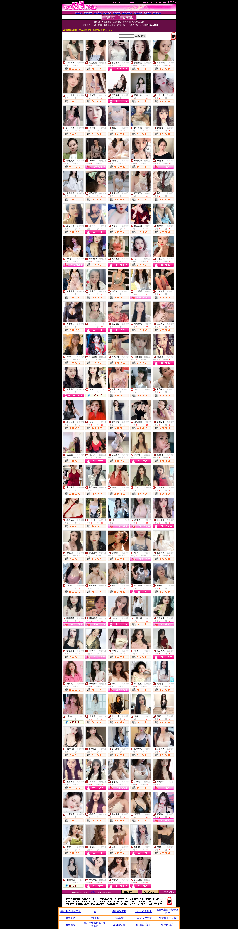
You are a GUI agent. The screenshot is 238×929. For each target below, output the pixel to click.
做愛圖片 (70, 918)
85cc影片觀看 (143, 924)
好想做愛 (70, 924)
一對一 (103, 324)
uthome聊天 (119, 924)
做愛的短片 (167, 924)
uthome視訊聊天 (143, 911)
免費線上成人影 (167, 918)
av (95, 911)
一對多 (126, 520)
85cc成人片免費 (143, 918)
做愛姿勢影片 (119, 911)
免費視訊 (80, 63)
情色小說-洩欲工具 (70, 911)
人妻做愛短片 (92, 892)
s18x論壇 (119, 918)
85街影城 (95, 918)
